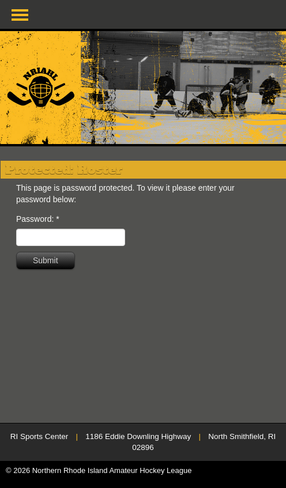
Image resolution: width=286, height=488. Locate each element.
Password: (37, 219)
